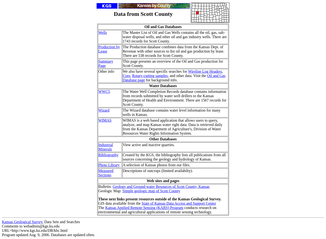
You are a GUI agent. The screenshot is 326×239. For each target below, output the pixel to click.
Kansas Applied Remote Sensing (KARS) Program (144, 208)
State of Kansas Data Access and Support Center (179, 203)
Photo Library (109, 165)
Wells (102, 32)
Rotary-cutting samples (150, 76)
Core (126, 76)
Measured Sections (105, 173)
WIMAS (104, 120)
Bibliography (108, 155)
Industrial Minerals (105, 147)
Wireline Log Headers (205, 71)
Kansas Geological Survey (22, 222)
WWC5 (104, 92)
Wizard (103, 110)
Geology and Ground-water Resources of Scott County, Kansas (161, 187)
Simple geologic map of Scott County (151, 191)
